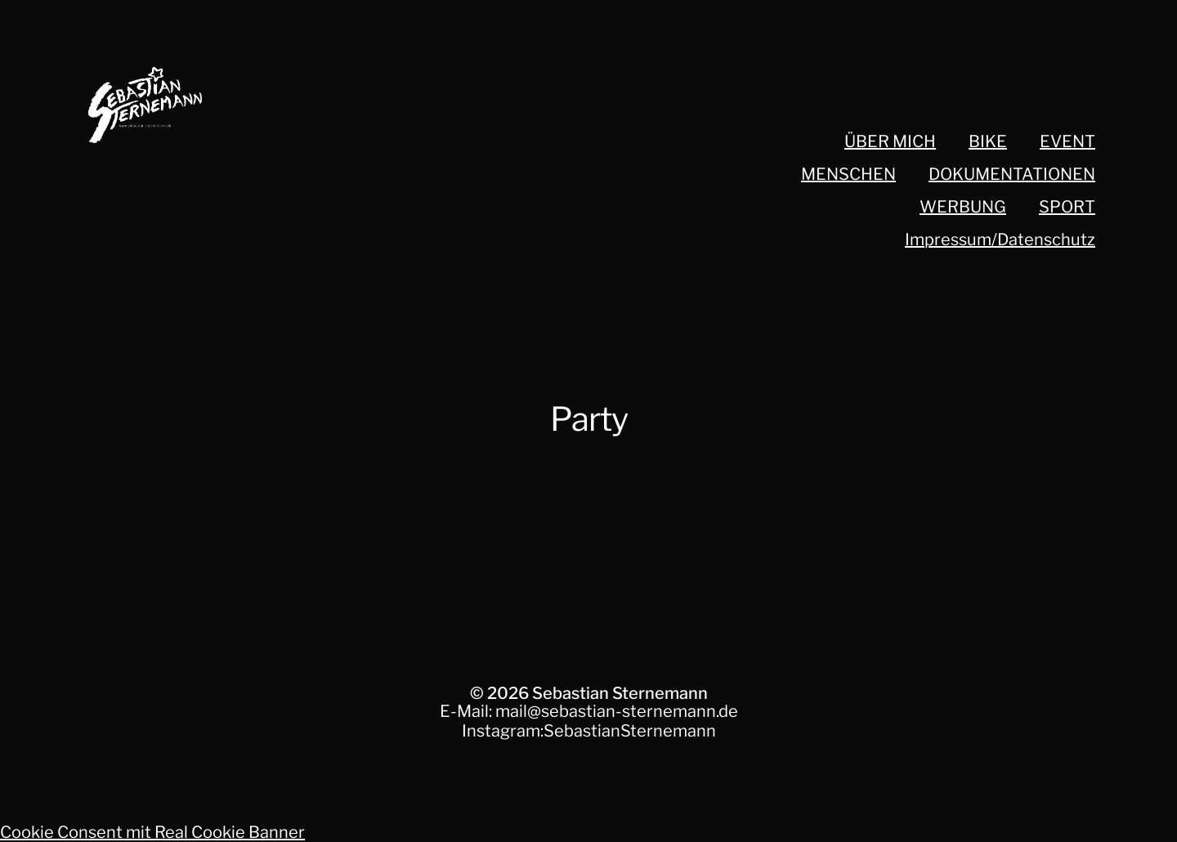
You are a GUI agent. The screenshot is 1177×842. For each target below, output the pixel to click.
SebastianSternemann (630, 731)
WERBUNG (963, 207)
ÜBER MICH (890, 141)
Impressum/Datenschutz (1000, 239)
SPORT (1067, 207)
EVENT (1067, 141)
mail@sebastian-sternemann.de (616, 711)
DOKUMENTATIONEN (1012, 174)
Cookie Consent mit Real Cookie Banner (152, 832)
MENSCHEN (848, 174)
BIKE (988, 141)
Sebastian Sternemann (620, 693)
